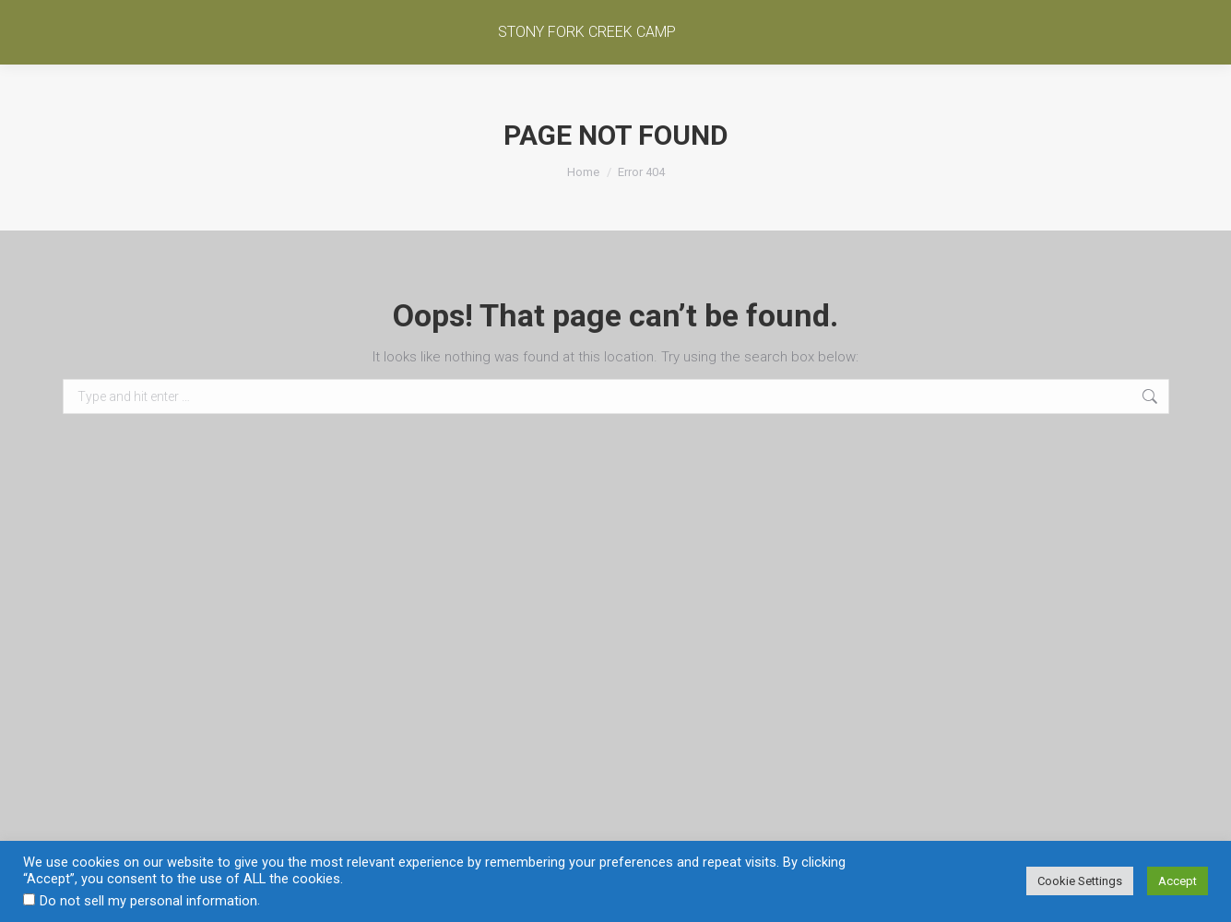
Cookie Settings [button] (1079, 881)
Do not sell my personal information (148, 900)
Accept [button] (1177, 881)
